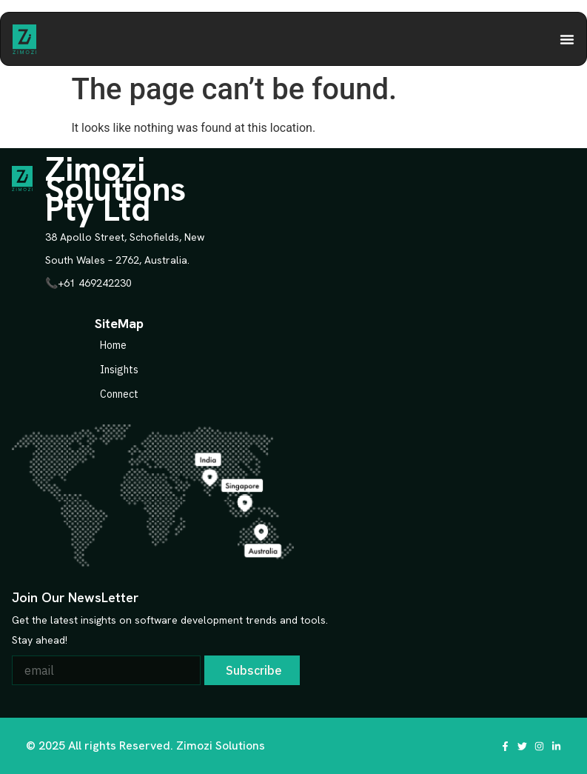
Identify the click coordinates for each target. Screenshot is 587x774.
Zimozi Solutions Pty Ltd (115, 189)
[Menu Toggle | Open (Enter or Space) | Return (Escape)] (567, 39)
